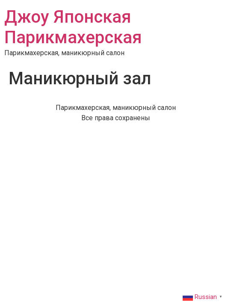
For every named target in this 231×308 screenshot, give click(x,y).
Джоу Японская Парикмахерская (73, 27)
